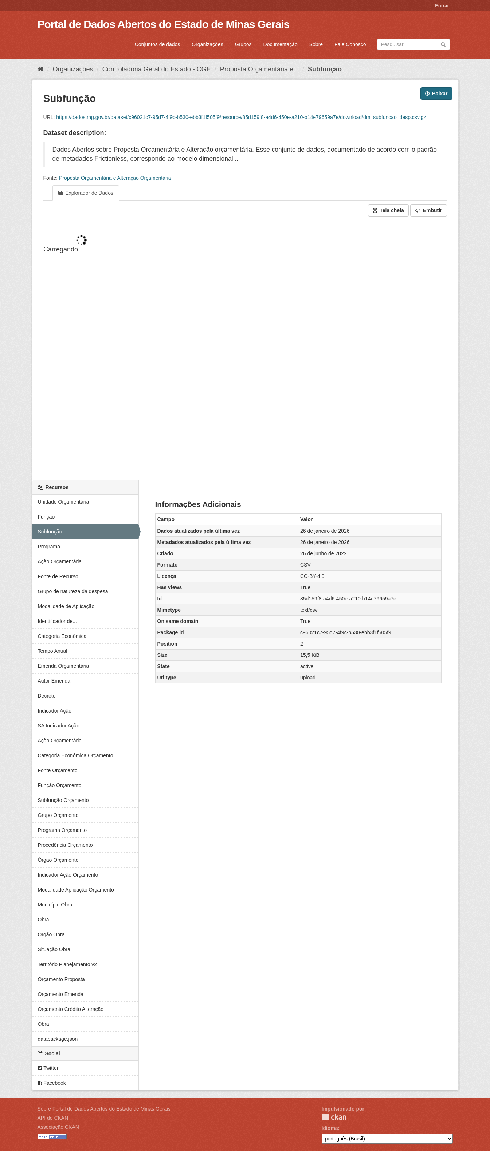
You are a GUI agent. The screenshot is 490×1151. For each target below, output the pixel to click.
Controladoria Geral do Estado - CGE (156, 69)
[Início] (41, 69)
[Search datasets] (413, 44)
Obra (43, 919)
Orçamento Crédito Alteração (71, 1009)
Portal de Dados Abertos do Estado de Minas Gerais (164, 24)
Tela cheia (388, 210)
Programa (49, 546)
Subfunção (325, 69)
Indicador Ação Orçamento (68, 875)
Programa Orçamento (62, 830)
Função (46, 517)
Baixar (436, 93)
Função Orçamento (60, 785)
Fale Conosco (350, 44)
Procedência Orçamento (65, 845)
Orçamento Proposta (61, 979)
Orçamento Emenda (60, 994)
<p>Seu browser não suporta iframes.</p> (245, 349)
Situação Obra (54, 949)
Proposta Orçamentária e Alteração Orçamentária (115, 178)
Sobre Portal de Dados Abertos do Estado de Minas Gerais (104, 1109)
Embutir (428, 210)
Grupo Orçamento (58, 815)
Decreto (47, 696)
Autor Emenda (54, 681)
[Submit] (443, 44)
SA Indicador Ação (58, 726)
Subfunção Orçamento (63, 800)
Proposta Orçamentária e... (259, 69)
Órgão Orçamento (58, 860)
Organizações (207, 44)
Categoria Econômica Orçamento (75, 755)
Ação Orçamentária (60, 561)
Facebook (52, 1083)
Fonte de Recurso (58, 576)
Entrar (442, 5)
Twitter (48, 1068)
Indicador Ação (55, 711)
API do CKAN (53, 1118)
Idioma (330, 1128)
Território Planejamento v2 (67, 964)
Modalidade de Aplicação (66, 606)
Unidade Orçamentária (63, 502)
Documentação (280, 44)
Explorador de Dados (85, 193)
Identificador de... (57, 621)
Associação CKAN (58, 1127)
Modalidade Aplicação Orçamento (76, 890)
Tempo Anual (52, 651)
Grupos (243, 44)
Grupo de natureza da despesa (73, 591)
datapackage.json (58, 1039)
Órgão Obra (51, 934)
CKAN (334, 1117)
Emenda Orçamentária (63, 666)
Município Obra (55, 905)
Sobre (316, 44)
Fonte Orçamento (58, 770)
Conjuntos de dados (157, 44)
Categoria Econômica (62, 636)
